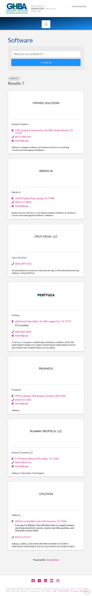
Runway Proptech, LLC (22, 452)
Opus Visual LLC (19, 257)
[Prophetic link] (46, 368)
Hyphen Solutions (20, 124)
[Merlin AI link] (46, 171)
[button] (46, 24)
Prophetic (16, 389)
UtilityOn (16, 515)
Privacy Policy (78, 591)
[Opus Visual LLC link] (46, 236)
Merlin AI (16, 192)
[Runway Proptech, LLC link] (46, 431)
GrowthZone (52, 559)
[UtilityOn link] (46, 494)
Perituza (16, 315)
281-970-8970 (61, 591)
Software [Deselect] (14, 78)
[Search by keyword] (45, 54)
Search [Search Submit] (45, 62)
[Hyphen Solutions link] (46, 103)
